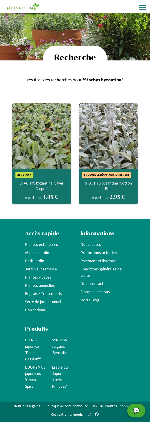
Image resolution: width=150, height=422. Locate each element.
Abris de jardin (37, 253)
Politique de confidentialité (66, 406)
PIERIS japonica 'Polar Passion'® (33, 349)
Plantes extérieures (41, 244)
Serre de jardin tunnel (43, 302)
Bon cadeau (35, 310)
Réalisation (67, 414)
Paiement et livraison (98, 261)
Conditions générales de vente (101, 272)
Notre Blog (89, 300)
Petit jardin (34, 261)
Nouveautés (90, 244)
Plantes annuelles (40, 285)
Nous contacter (93, 284)
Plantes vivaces (38, 277)
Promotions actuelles (98, 253)
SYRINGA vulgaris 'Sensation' (61, 346)
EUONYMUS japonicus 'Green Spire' (35, 377)
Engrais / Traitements (43, 294)
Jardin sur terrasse (41, 269)
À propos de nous (95, 292)
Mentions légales (26, 406)
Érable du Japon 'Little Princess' (60, 377)
